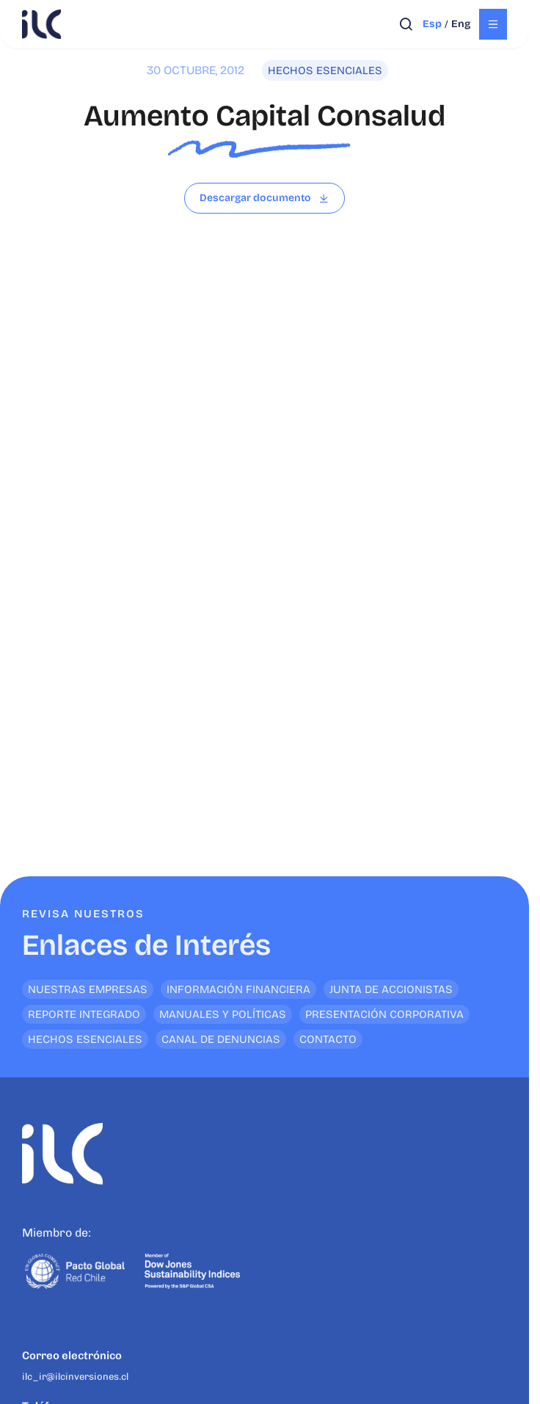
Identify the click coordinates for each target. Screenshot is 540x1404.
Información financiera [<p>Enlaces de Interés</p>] (238, 989)
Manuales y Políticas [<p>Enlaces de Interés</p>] (222, 1014)
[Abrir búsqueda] (406, 24)
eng (460, 24)
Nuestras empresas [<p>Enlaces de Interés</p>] (87, 989)
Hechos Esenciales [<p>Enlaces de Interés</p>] (85, 1039)
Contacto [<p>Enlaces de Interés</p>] (328, 1039)
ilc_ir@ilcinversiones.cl (75, 1376)
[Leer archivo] (264, 198)
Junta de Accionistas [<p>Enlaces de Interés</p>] (391, 989)
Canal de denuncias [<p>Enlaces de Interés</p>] (220, 1039)
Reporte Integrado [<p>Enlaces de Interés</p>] (84, 1014)
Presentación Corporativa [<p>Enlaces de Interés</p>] (384, 1014)
